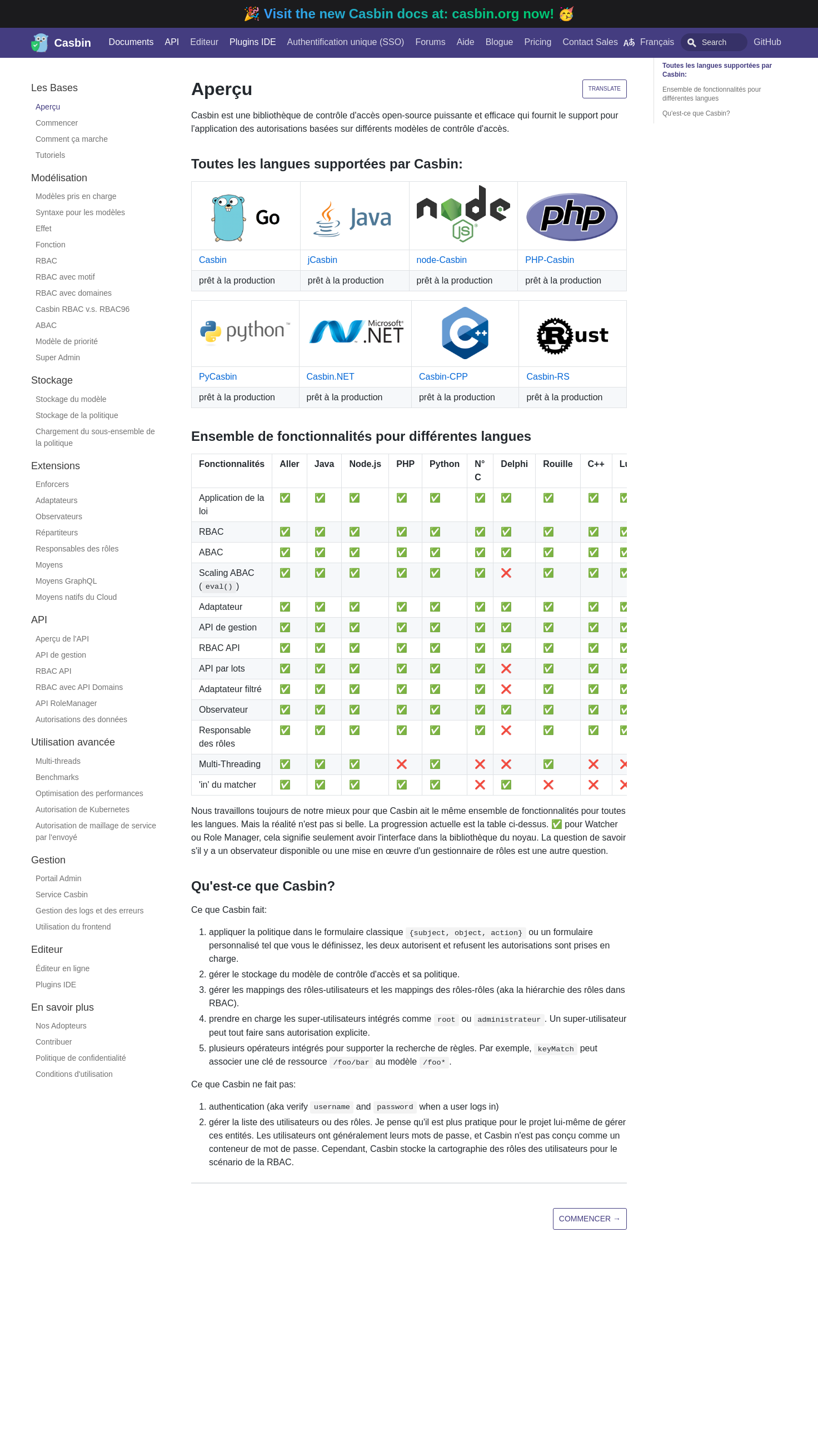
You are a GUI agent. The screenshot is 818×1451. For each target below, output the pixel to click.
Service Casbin (62, 894)
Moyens (49, 564)
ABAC (46, 325)
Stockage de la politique (77, 415)
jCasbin (322, 260)
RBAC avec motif (65, 276)
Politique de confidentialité (81, 1058)
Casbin (213, 260)
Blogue (488, 42)
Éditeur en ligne (62, 968)
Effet (44, 228)
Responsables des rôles (77, 548)
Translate (604, 89)
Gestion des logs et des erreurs (90, 910)
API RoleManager (66, 703)
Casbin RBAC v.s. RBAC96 (82, 309)
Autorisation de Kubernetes (82, 809)
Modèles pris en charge (76, 196)
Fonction (51, 244)
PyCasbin (218, 376)
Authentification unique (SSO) (334, 42)
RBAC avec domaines (74, 293)
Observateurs (59, 516)
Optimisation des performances (89, 793)
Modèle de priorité (67, 341)
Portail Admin (58, 878)
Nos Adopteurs (61, 1025)
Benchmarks (57, 777)
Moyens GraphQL (66, 581)
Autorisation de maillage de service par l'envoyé (96, 831)
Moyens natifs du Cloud (76, 597)
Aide (454, 42)
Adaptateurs (57, 500)
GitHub (783, 42)
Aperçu (48, 106)
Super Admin (58, 357)
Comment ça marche (72, 139)
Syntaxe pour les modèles (80, 212)
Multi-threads (58, 761)
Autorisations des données (81, 719)
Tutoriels (50, 155)
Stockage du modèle (71, 399)
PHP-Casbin (549, 260)
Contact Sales (579, 42)
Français (637, 42)
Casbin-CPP (443, 376)
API (161, 42)
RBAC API (54, 671)
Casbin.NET (331, 376)
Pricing (527, 42)
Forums (420, 42)
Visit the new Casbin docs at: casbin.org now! (411, 13)
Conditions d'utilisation (74, 1074)
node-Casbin (442, 260)
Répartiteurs (57, 532)
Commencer (57, 122)
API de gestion (61, 654)
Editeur (193, 42)
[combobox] (716, 42)
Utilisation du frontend (73, 926)
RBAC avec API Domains (79, 687)
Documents (120, 42)
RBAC (46, 260)
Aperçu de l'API (62, 638)
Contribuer (54, 1041)
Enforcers (52, 484)
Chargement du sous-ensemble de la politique (95, 437)
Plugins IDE (241, 42)
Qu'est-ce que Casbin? (696, 113)
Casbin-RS (547, 376)
